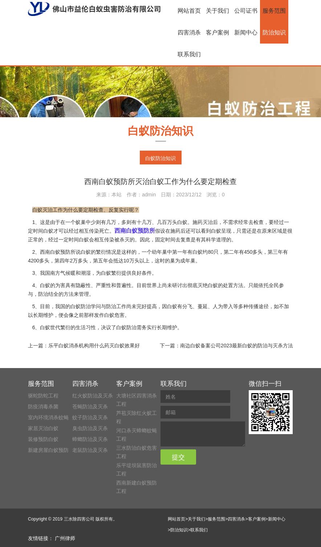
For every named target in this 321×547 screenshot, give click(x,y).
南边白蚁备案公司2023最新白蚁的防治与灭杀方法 (236, 345)
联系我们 (189, 54)
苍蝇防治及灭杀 (90, 406)
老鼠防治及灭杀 (90, 450)
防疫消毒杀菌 (43, 406)
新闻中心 (245, 32)
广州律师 (65, 538)
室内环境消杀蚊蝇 (48, 417)
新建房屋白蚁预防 (48, 450)
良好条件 (141, 273)
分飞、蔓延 (195, 306)
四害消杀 (189, 32)
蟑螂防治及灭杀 (90, 439)
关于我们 (217, 11)
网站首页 (189, 11)
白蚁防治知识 (160, 158)
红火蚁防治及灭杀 (92, 396)
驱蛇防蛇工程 (43, 396)
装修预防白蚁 (43, 439)
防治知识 (274, 32)
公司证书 (245, 11)
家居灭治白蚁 (43, 428)
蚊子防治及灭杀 (90, 417)
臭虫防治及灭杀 (90, 428)
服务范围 (274, 11)
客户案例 (217, 32)
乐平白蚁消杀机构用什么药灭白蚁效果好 (94, 345)
